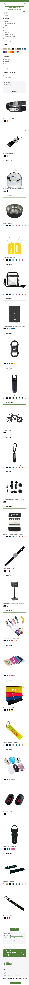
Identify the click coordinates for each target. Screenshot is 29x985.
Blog (11, 1)
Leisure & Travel (8, 34)
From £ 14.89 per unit (8, 402)
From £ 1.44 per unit (7, 715)
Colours (14, 44)
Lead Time (14, 56)
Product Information (14, 72)
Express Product (8, 75)
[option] (4, 225)
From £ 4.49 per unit (7, 506)
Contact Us (6, 1)
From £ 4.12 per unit (7, 333)
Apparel (6, 21)
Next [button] (25, 225)
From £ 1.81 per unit (7, 160)
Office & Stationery (9, 36)
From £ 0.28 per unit (7, 749)
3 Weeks (6, 63)
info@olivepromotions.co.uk (14, 9)
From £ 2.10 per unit (7, 575)
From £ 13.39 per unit (7, 610)
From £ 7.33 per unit (7, 195)
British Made (7, 77)
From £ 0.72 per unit (7, 471)
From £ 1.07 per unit (7, 888)
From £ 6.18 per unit (7, 784)
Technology (7, 41)
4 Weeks (6, 66)
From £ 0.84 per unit (7, 264)
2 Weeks (6, 61)
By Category (14, 18)
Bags (5, 25)
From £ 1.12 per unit (7, 368)
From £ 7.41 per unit (7, 853)
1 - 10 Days (7, 59)
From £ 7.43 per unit (7, 680)
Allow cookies (15, 983)
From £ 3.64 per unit (7, 298)
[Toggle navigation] (24, 12)
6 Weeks (6, 68)
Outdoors (7, 38)
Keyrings (6, 32)
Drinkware (7, 30)
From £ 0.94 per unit (7, 645)
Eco (5, 79)
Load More (14, 929)
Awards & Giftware (9, 23)
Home (5, 15)
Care (5, 27)
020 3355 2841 (14, 8)
